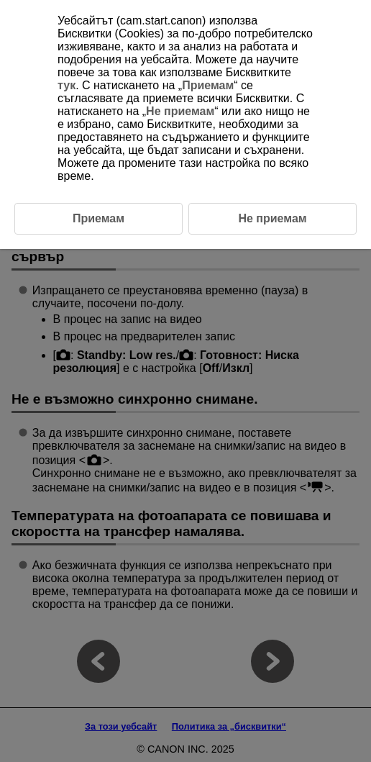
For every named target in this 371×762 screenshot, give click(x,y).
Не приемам (180, 111)
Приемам (208, 85)
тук (66, 85)
